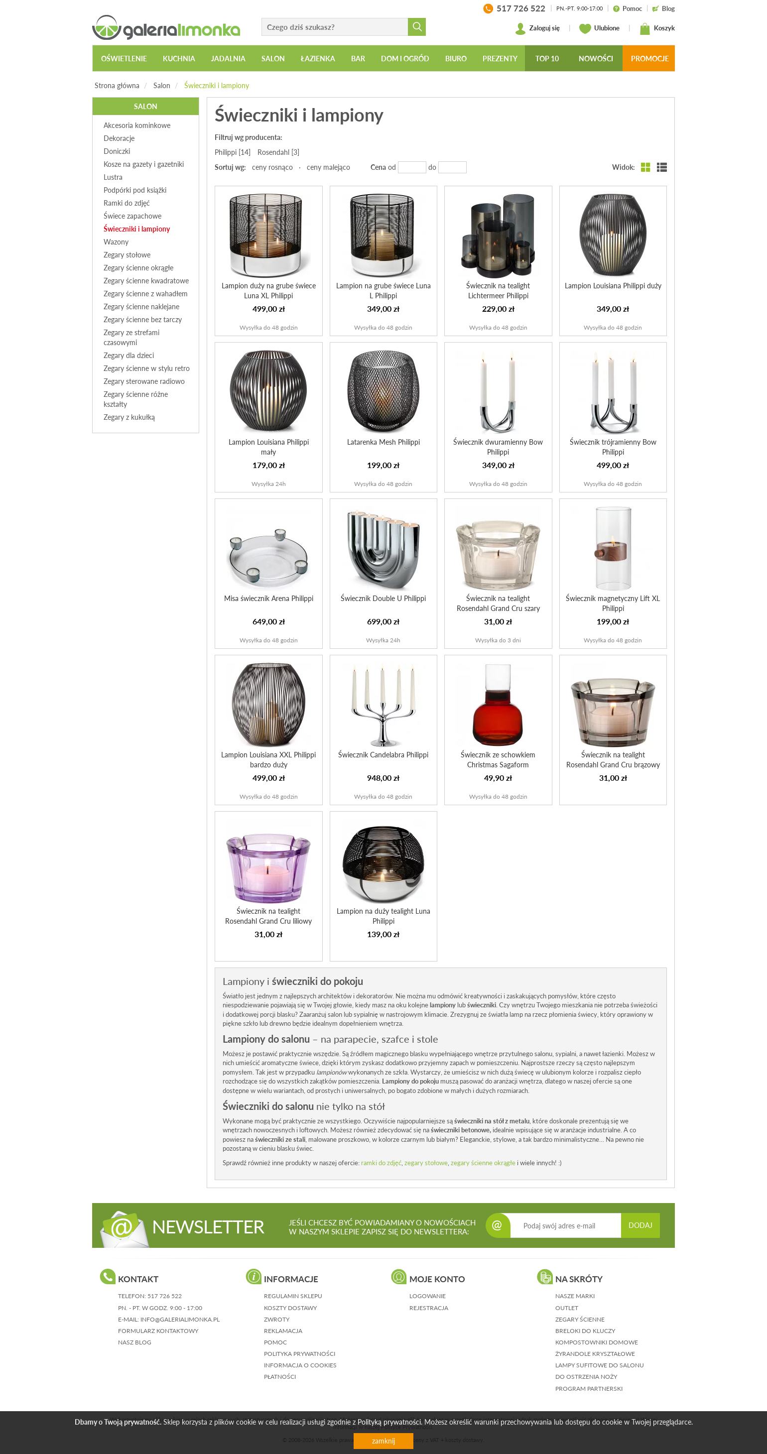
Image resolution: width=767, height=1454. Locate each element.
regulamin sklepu (293, 1296)
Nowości (596, 58)
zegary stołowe (426, 1163)
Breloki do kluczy (585, 1330)
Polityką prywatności (389, 1422)
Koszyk (657, 29)
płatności (280, 1376)
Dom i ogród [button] (405, 58)
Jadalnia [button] (228, 58)
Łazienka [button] (318, 58)
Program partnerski (589, 1388)
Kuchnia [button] (179, 58)
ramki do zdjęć (381, 1163)
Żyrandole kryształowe (595, 1353)
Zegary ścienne (580, 1319)
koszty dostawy (290, 1308)
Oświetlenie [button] (124, 58)
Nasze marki (575, 1296)
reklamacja (283, 1330)
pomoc (275, 1342)
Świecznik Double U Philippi (383, 598)
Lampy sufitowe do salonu (599, 1365)
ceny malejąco (328, 167)
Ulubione (599, 29)
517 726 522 (164, 1296)
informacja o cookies (300, 1365)
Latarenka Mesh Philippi (383, 442)
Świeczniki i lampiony (216, 85)
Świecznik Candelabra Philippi (383, 754)
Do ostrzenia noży (586, 1376)
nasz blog (134, 1342)
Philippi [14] (233, 152)
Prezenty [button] (500, 58)
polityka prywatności (299, 1353)
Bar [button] (358, 58)
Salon (161, 85)
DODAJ (640, 1225)
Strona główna (117, 85)
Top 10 (547, 58)
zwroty (276, 1319)
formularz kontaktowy (158, 1330)
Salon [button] (273, 58)
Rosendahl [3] (278, 152)
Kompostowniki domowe (596, 1342)
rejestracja (428, 1308)
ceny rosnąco (272, 167)
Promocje (650, 58)
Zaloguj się (537, 29)
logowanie (427, 1296)
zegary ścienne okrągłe (483, 1163)
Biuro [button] (456, 58)
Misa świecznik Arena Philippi (268, 598)
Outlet (566, 1308)
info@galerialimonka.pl (180, 1319)
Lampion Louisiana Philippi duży (613, 285)
